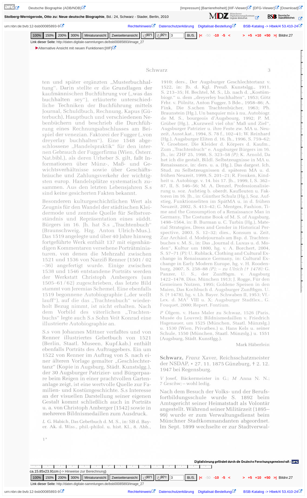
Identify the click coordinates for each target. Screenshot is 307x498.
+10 (258, 35)
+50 (267, 35)
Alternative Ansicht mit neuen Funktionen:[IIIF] (73, 48)
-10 (216, 35)
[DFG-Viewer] (263, 8)
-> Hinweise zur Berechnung (83, 471)
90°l (147, 35)
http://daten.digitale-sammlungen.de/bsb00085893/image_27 (100, 42)
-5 (223, 35)
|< (200, 35)
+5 (250, 35)
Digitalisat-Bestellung (215, 26)
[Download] (289, 8)
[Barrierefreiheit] (214, 8)
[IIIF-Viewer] (237, 8)
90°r (162, 35)
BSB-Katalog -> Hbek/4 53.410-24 (270, 26)
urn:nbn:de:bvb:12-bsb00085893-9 (32, 26)
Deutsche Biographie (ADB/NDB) (55, 8)
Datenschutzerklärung (176, 26)
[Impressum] (190, 8)
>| (275, 35)
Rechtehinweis (139, 26)
